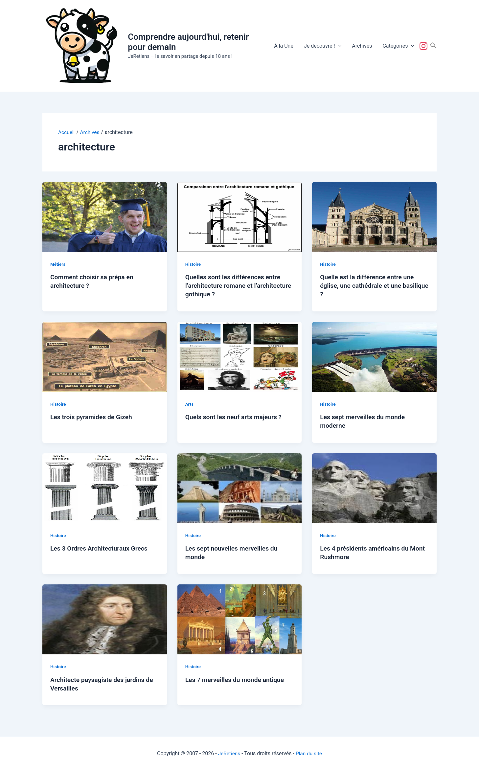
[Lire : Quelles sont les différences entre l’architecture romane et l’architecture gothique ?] (239, 216)
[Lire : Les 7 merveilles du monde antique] (239, 619)
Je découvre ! (322, 46)
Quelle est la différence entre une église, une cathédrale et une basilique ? (368, 285)
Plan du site (309, 753)
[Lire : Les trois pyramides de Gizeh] (104, 356)
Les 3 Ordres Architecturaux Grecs (100, 548)
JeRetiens (228, 753)
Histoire (193, 264)
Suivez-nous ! (425, 46)
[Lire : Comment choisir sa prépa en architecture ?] (104, 216)
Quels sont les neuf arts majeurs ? (235, 417)
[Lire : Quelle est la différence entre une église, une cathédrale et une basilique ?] (374, 216)
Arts (189, 403)
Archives (362, 46)
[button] (338, 46)
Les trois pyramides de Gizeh (92, 417)
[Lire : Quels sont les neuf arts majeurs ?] (239, 356)
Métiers (58, 264)
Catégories (398, 46)
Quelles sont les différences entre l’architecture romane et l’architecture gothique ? (234, 285)
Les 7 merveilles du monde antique (236, 679)
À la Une (283, 46)
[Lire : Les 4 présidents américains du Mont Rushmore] (374, 488)
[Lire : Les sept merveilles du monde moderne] (374, 356)
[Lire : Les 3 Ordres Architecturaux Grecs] (104, 488)
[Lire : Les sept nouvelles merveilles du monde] (239, 488)
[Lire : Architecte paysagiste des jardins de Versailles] (104, 619)
